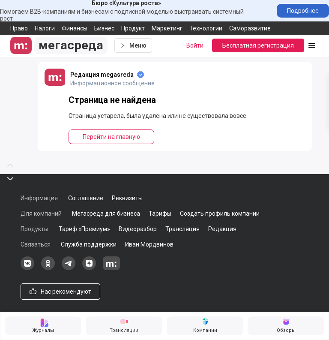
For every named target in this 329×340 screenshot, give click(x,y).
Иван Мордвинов (149, 244)
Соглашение (85, 198)
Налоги (45, 28)
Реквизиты (127, 198)
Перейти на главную (111, 136)
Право (19, 28)
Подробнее (303, 10)
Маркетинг (167, 28)
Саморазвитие (250, 28)
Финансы (74, 28)
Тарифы (160, 213)
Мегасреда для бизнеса (106, 213)
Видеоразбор (138, 229)
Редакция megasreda (102, 74)
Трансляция (182, 229)
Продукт (133, 28)
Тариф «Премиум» (84, 229)
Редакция (222, 229)
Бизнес (104, 28)
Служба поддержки (89, 244)
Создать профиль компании (220, 213)
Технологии (205, 28)
